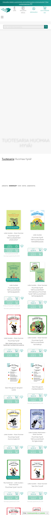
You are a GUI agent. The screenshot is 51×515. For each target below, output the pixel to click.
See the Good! (37, 469)
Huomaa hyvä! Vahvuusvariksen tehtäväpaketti (13, 273)
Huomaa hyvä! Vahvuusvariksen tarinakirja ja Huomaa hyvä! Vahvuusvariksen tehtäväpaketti (37, 275)
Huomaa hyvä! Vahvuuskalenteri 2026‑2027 (14, 221)
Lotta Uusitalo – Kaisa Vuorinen (13, 216)
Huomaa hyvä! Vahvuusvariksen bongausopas (37, 422)
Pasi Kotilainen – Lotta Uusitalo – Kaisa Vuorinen (14, 467)
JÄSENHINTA (31, 169)
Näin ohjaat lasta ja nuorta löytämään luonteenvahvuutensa (13, 327)
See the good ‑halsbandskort (37, 371)
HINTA (24, 169)
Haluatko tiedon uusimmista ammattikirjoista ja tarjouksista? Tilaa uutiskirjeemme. (25, 3)
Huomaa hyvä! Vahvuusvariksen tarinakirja (37, 325)
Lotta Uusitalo (37, 218)
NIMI (19, 169)
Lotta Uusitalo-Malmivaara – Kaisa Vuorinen (37, 416)
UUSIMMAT (13, 169)
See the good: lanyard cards (13, 372)
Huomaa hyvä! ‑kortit (13, 470)
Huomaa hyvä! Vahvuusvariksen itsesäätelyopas (37, 222)
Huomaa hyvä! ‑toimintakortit (14, 421)
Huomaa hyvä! (13, 324)
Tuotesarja (8, 142)
